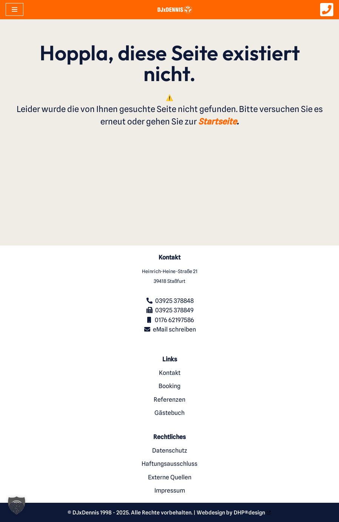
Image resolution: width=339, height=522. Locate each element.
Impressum (169, 490)
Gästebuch (169, 412)
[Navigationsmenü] (14, 9)
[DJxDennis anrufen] (326, 12)
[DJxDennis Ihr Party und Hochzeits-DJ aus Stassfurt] (169, 9)
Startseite (217, 123)
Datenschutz (169, 450)
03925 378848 (174, 300)
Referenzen (169, 399)
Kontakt (169, 372)
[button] (16, 505)
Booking (169, 386)
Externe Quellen (169, 477)
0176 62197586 (174, 320)
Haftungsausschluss (169, 463)
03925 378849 (174, 310)
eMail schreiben (174, 329)
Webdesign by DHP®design (231, 512)
